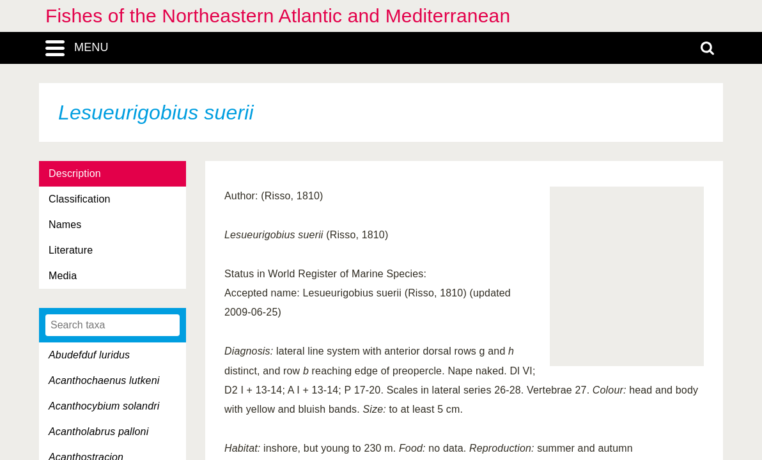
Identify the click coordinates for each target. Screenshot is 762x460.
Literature (71, 250)
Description (75, 173)
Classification (80, 199)
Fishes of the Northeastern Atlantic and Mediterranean (277, 15)
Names (65, 224)
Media (63, 275)
